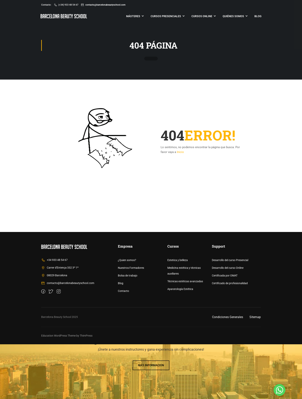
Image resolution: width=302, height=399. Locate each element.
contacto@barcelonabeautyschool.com (103, 4)
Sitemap (255, 372)
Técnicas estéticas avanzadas (185, 336)
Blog (257, 16)
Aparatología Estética (180, 343)
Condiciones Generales (227, 372)
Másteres (132, 16)
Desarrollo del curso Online (227, 322)
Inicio (180, 152)
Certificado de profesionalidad (230, 337)
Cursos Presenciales (165, 16)
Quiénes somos (232, 16)
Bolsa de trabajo (127, 330)
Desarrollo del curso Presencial (230, 314)
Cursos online (201, 16)
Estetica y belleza (177, 314)
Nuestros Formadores (131, 322)
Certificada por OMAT (224, 330)
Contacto (123, 345)
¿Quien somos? (127, 314)
